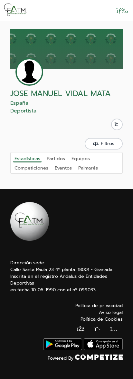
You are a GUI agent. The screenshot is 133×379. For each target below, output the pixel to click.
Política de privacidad (99, 305)
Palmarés (88, 167)
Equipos (80, 158)
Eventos (63, 167)
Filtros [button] (103, 143)
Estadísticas (27, 158)
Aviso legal (111, 312)
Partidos (56, 158)
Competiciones (31, 167)
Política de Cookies (102, 319)
